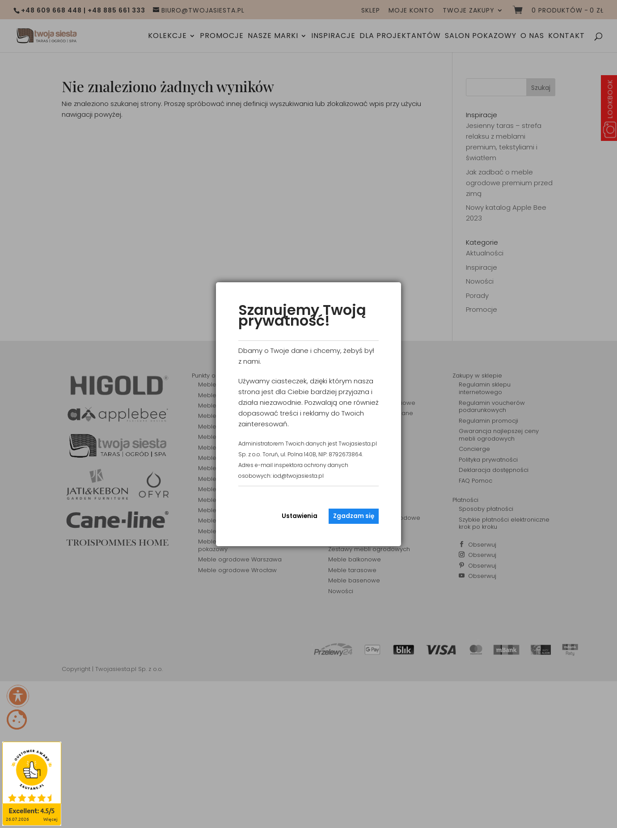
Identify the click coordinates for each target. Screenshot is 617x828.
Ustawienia (299, 516)
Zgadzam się (353, 516)
